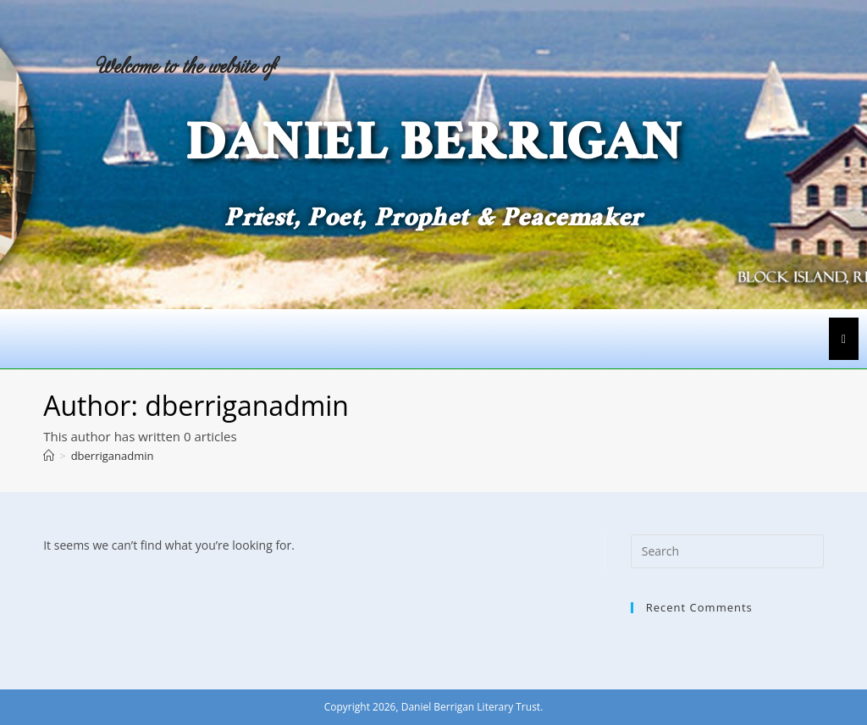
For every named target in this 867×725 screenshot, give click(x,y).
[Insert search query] (727, 551)
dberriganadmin (112, 455)
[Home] (48, 455)
